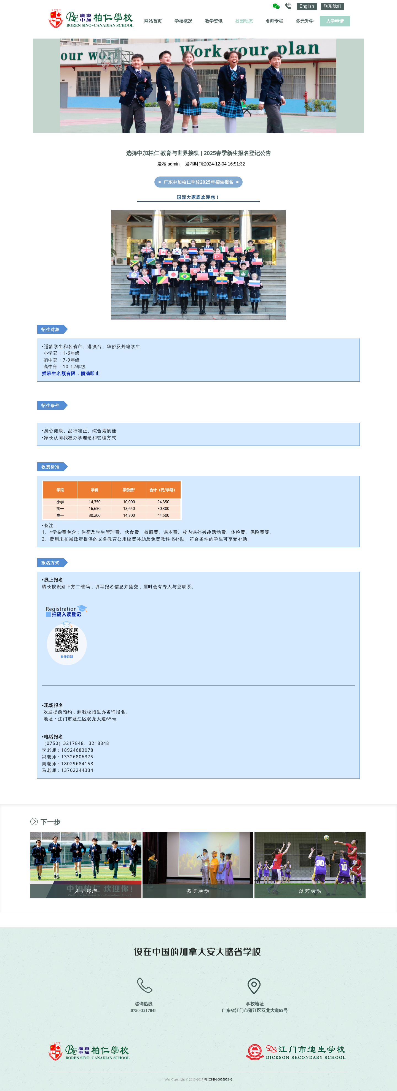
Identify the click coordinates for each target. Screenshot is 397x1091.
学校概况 (183, 21)
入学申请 (335, 21)
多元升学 (304, 21)
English (307, 6)
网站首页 (153, 21)
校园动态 (244, 21)
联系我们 (332, 6)
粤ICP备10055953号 (218, 1079)
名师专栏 (274, 21)
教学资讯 (213, 21)
